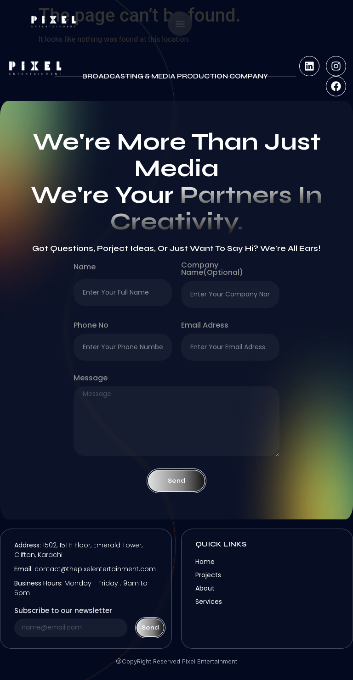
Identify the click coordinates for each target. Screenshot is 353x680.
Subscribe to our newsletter (63, 611)
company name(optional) (212, 270)
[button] (180, 23)
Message (91, 378)
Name (85, 267)
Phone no (91, 326)
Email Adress (204, 326)
